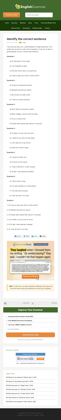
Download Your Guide (30, 335)
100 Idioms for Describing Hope (15, 381)
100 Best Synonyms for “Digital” (15, 385)
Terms (42, 415)
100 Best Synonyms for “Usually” (16, 393)
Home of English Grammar (30, 6)
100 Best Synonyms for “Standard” (16, 389)
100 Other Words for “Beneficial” (16, 397)
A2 (20, 42)
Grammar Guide (11, 15)
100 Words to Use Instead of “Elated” (17, 377)
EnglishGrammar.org (37, 413)
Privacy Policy (28, 415)
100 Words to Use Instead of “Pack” (17, 401)
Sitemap (36, 415)
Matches (19, 286)
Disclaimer (20, 415)
